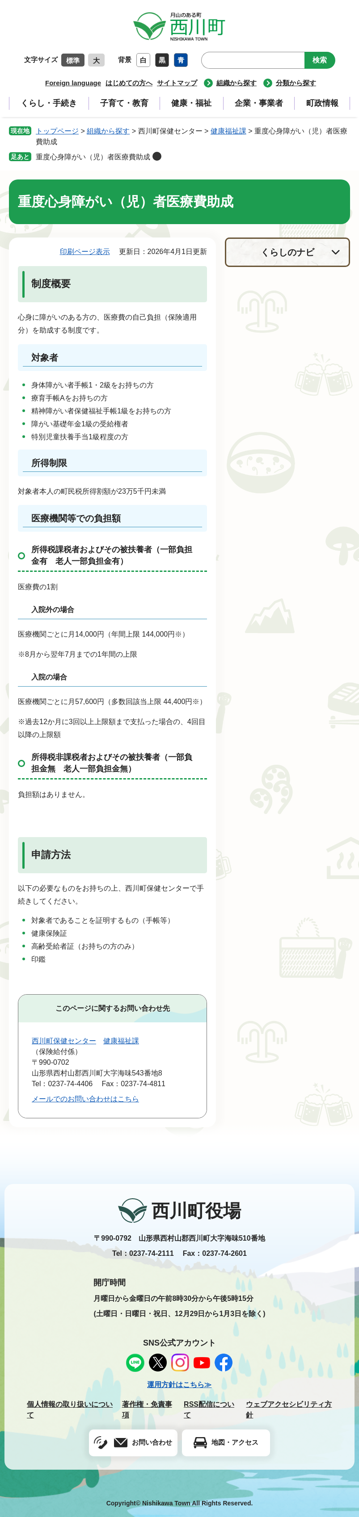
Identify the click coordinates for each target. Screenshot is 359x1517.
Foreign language (73, 83)
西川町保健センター (64, 1041)
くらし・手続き (49, 103)
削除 (156, 156)
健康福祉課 (228, 131)
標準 (73, 60)
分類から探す (296, 83)
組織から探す (236, 83)
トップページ (57, 131)
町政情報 (322, 103)
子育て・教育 (124, 103)
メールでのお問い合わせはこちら (85, 1099)
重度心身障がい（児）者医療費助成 (93, 157)
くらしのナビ (287, 252)
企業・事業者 (259, 103)
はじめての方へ (129, 83)
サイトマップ (177, 83)
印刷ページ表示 (85, 251)
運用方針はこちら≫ (179, 1384)
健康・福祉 (191, 103)
